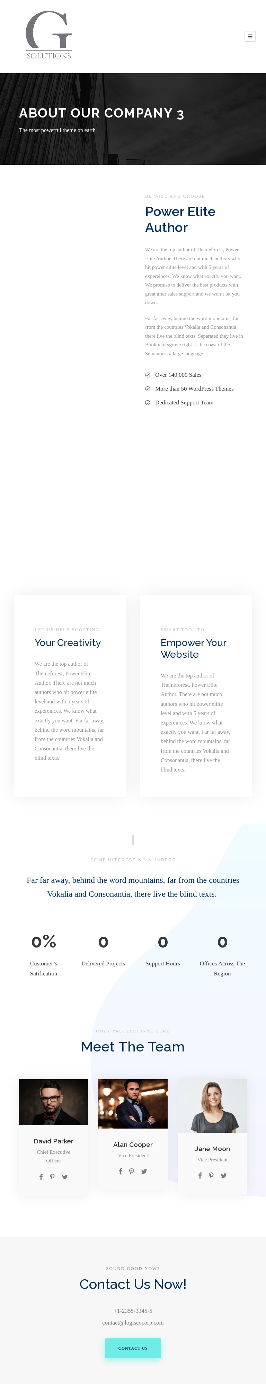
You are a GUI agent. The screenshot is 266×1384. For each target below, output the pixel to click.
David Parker (53, 1141)
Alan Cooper (133, 1144)
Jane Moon (212, 1148)
